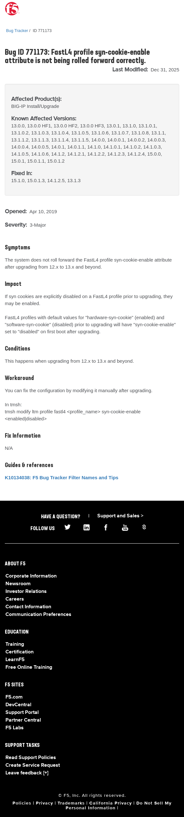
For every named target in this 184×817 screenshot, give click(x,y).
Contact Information (28, 607)
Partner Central (23, 720)
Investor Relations (26, 591)
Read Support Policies (30, 757)
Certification (19, 652)
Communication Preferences (38, 614)
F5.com (14, 697)
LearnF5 (15, 659)
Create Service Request (32, 765)
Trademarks (71, 803)
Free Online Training (28, 667)
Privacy (44, 803)
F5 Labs (14, 728)
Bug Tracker (17, 30)
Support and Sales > (120, 516)
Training (14, 644)
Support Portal (22, 712)
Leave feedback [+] (26, 773)
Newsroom (18, 583)
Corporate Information (31, 576)
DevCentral (18, 705)
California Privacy (110, 803)
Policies (21, 803)
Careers (14, 599)
